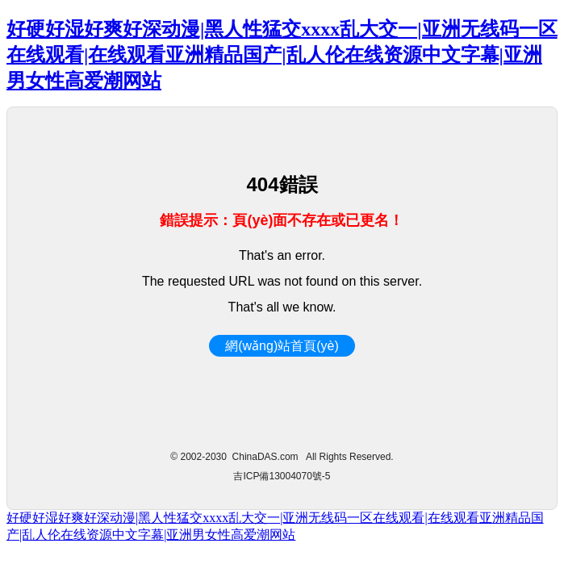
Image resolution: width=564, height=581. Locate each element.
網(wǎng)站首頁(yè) (282, 346)
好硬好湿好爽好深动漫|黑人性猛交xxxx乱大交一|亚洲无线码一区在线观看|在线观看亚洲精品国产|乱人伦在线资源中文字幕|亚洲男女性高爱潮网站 (282, 55)
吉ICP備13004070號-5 (281, 476)
